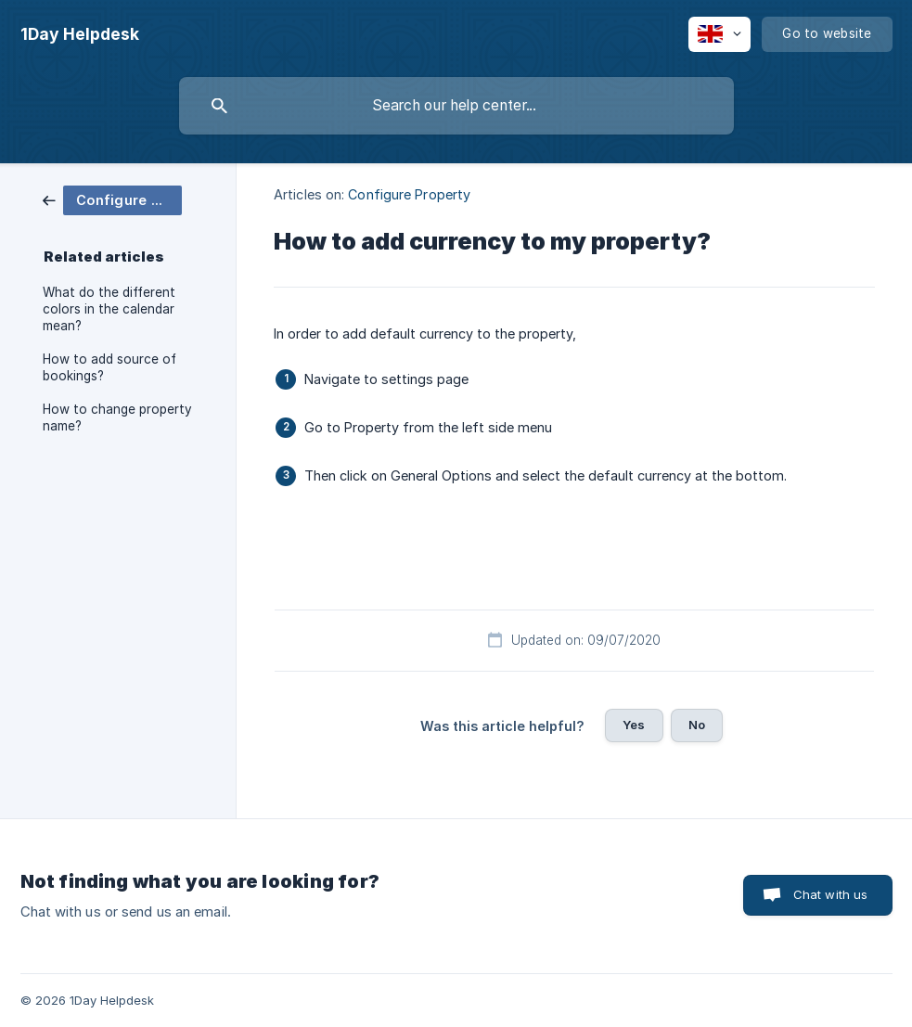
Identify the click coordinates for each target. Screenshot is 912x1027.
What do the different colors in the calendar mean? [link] (109, 309)
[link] (112, 199)
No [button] (696, 724)
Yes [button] (634, 724)
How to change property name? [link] (117, 417)
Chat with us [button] (830, 894)
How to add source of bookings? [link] (109, 367)
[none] (79, 34)
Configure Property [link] (409, 194)
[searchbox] (456, 106)
